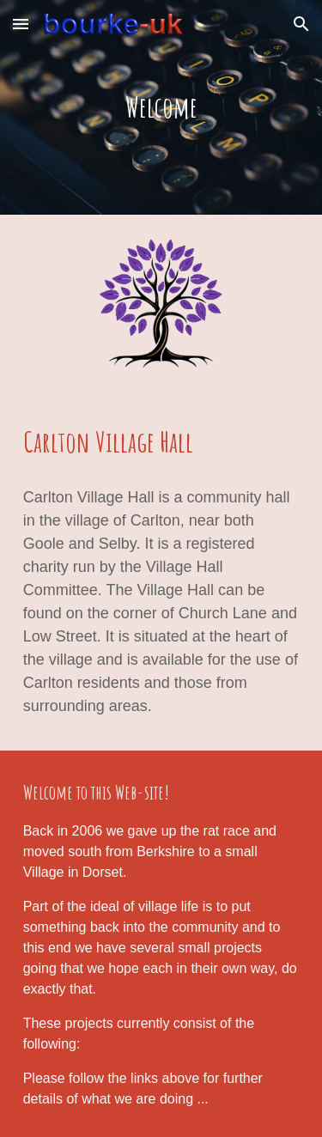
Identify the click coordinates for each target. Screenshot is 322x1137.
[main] (161, 107)
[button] (20, 23)
